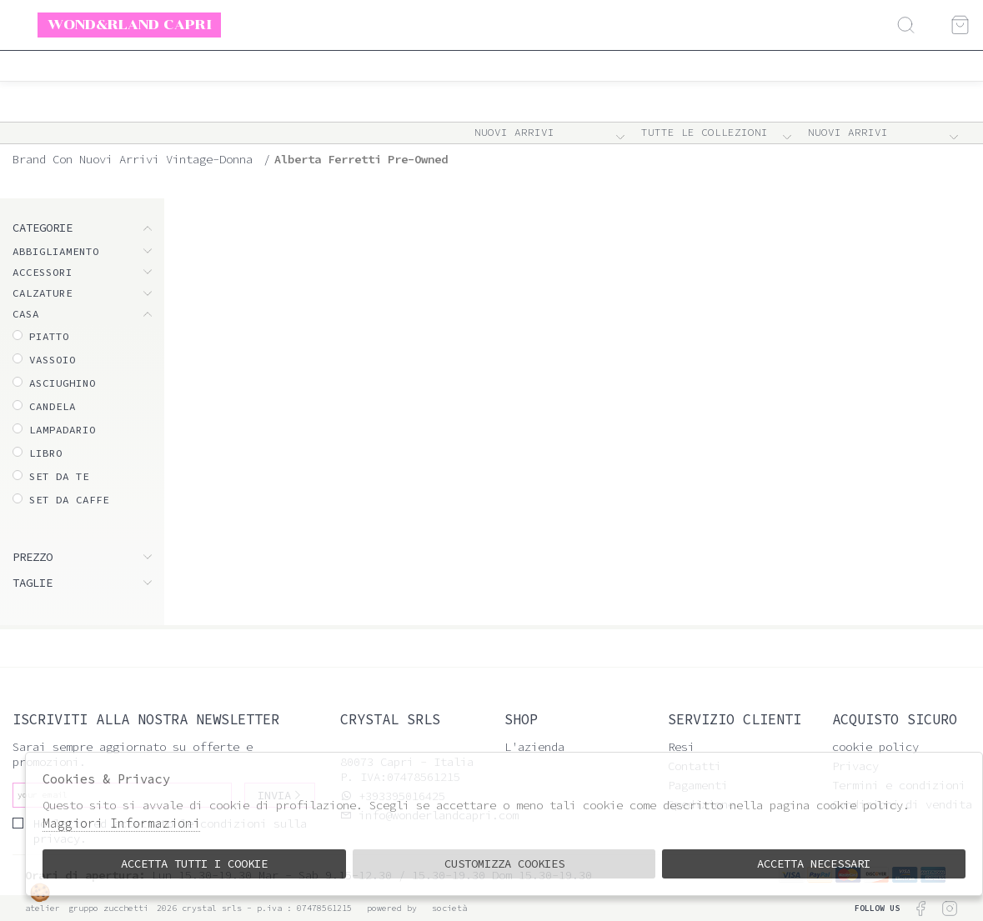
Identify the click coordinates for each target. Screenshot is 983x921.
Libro (46, 453)
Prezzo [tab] (33, 556)
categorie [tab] (43, 227)
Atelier (42, 908)
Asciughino (62, 383)
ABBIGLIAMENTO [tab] (56, 251)
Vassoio (52, 359)
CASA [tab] (26, 314)
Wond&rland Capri (130, 24)
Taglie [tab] (33, 582)
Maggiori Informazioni (121, 823)
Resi (681, 746)
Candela (52, 406)
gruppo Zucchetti (108, 908)
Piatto (49, 336)
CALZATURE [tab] (43, 293)
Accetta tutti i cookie (194, 863)
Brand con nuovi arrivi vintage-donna (133, 159)
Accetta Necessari (813, 863)
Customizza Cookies (504, 863)
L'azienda (534, 746)
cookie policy (875, 746)
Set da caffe (69, 499)
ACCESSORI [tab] (43, 272)
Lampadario (62, 429)
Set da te (59, 476)
